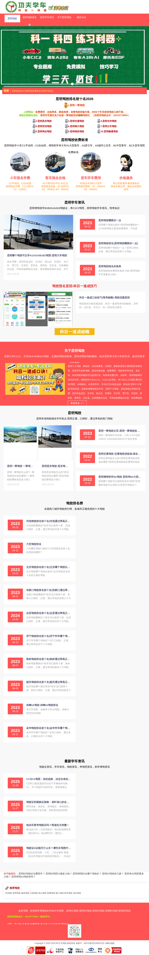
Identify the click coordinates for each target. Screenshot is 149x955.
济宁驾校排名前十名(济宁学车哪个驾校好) (48, 636)
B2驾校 (8, 894)
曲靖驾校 (25, 894)
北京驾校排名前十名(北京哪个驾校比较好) (48, 567)
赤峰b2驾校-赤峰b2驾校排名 (42, 705)
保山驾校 (42, 894)
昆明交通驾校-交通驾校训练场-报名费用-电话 (119, 454)
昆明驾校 (12, 17)
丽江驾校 (60, 894)
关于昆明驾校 (64, 17)
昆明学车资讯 (47, 17)
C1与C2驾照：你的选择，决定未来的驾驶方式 (48, 779)
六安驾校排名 (33, 544)
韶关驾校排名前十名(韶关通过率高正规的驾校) (48, 682)
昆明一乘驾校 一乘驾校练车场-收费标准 (21, 467)
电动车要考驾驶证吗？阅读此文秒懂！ (47, 825)
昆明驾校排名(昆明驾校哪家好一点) (118, 243)
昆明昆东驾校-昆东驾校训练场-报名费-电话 (56, 467)
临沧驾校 (77, 894)
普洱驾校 (68, 894)
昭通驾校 (51, 894)
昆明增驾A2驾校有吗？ (23, 877)
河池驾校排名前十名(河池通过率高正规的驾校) (48, 521)
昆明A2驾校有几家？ (113, 874)
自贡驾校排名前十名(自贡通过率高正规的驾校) (48, 613)
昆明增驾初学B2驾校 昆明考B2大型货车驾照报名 (119, 477)
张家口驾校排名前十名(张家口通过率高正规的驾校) (48, 590)
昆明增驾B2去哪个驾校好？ (87, 874)
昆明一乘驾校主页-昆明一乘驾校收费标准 (119, 431)
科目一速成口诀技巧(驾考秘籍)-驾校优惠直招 (104, 297)
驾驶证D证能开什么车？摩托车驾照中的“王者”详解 (48, 848)
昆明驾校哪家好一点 (109, 220)
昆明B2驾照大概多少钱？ (59, 874)
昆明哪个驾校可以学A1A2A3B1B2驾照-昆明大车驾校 (37, 256)
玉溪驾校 (34, 894)
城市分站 (81, 17)
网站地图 (110, 944)
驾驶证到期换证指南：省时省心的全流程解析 (48, 802)
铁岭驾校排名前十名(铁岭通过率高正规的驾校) (48, 659)
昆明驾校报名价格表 (109, 266)
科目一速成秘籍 (74, 332)
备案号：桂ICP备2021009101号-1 (91, 944)
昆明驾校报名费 (30, 18)
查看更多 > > (77, 403)
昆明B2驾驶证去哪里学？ (31, 874)
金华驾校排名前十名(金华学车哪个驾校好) (48, 728)
